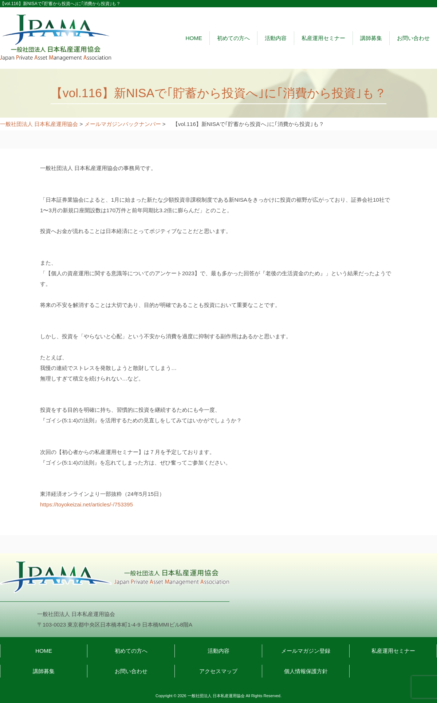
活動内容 (276, 38)
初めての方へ (233, 38)
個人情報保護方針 (306, 671)
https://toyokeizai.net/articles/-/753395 (86, 504)
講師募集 (371, 38)
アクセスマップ (218, 671)
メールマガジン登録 (305, 651)
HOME (193, 38)
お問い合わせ (413, 38)
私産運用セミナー (323, 38)
